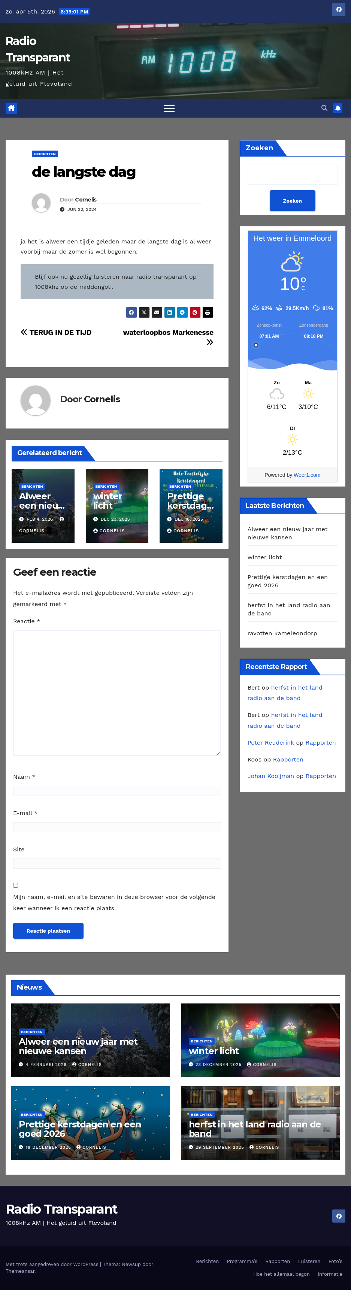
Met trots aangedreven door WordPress (53, 1264)
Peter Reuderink (271, 742)
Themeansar (20, 1271)
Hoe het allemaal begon (281, 1274)
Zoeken (259, 148)
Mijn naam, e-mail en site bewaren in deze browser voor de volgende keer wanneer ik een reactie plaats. (114, 902)
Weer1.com (307, 475)
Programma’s (242, 1261)
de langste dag (84, 172)
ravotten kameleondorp (282, 633)
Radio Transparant (61, 1209)
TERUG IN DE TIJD (56, 332)
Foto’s (335, 1261)
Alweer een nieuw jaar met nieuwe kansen (78, 1046)
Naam (24, 776)
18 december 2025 (49, 1147)
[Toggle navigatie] (169, 108)
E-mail (25, 813)
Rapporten (321, 742)
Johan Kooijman (271, 775)
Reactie (26, 621)
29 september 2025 (221, 1147)
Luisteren (309, 1261)
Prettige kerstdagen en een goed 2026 (80, 1129)
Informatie (330, 1274)
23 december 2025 (219, 1064)
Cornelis (85, 199)
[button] (324, 108)
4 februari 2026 (47, 1064)
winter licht (107, 501)
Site (18, 849)
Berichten (45, 154)
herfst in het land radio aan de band (255, 1129)
